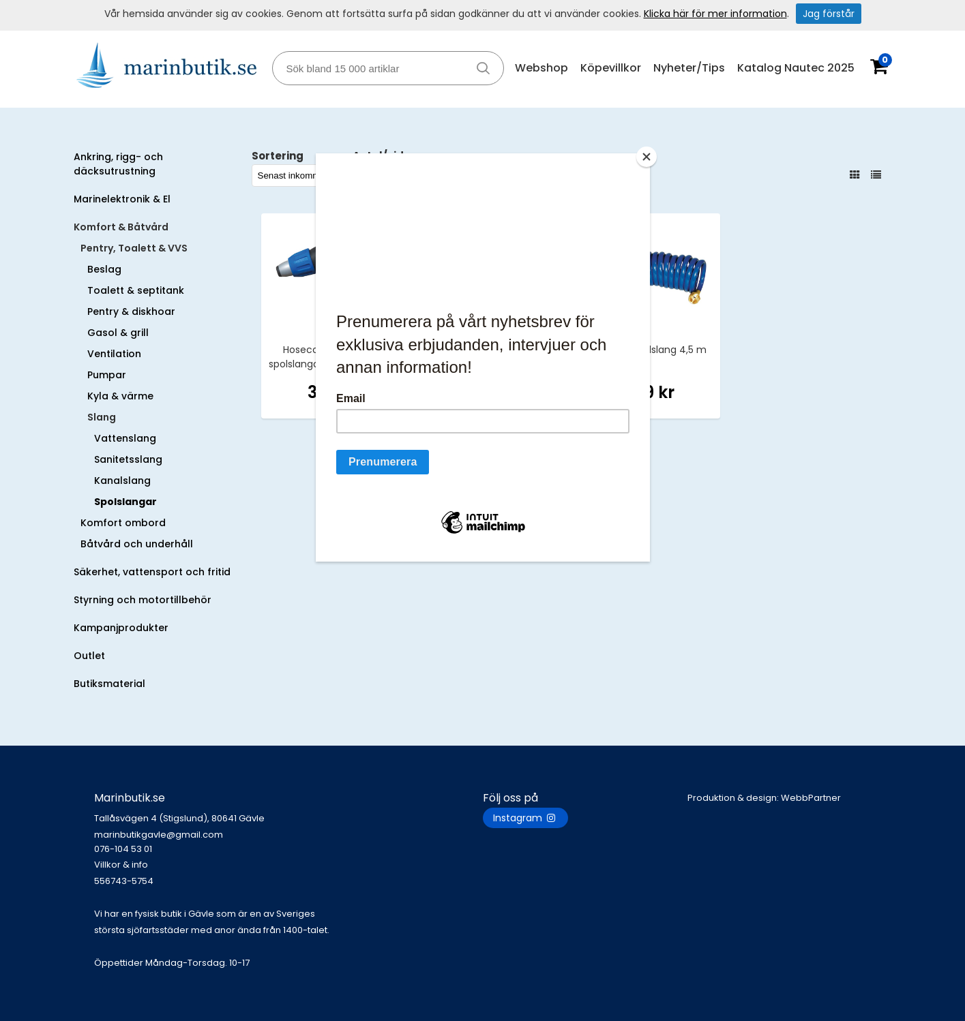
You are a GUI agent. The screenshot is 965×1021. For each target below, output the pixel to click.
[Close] (646, 157)
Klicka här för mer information (715, 13)
